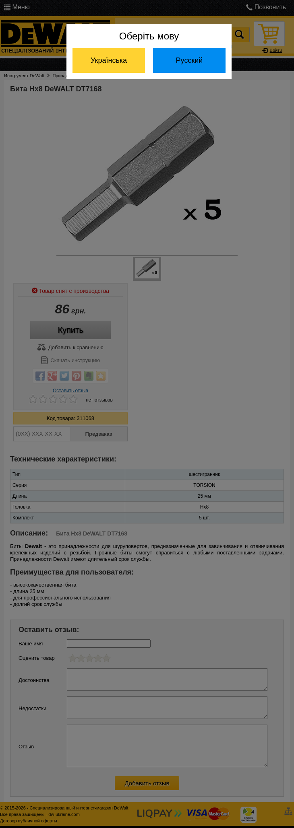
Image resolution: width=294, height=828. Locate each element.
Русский (189, 60)
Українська (109, 60)
